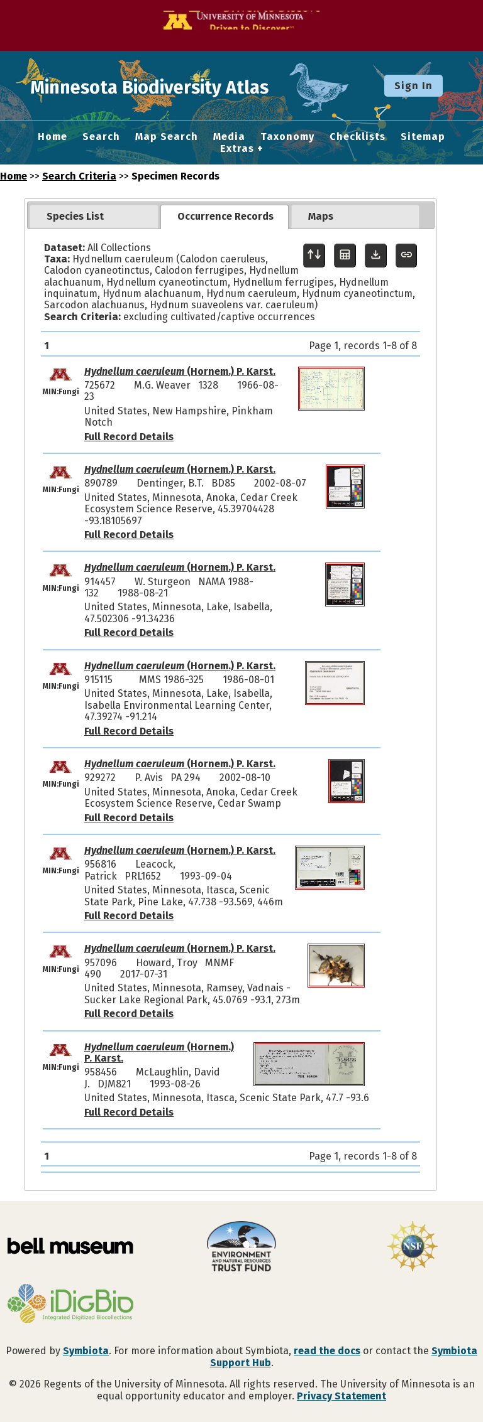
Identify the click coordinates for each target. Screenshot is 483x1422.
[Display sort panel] (314, 256)
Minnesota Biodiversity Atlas (195, 85)
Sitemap (423, 137)
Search (101, 137)
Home (52, 137)
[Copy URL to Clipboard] (407, 256)
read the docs (327, 1351)
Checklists (358, 137)
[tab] (94, 217)
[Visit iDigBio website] (70, 1304)
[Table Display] (345, 256)
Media (229, 137)
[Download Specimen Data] (376, 256)
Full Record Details (129, 437)
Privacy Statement (341, 1396)
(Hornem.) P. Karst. (179, 371)
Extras (237, 148)
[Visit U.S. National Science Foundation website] (412, 1247)
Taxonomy (287, 137)
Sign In (413, 86)
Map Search (166, 137)
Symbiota (86, 1351)
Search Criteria (79, 176)
